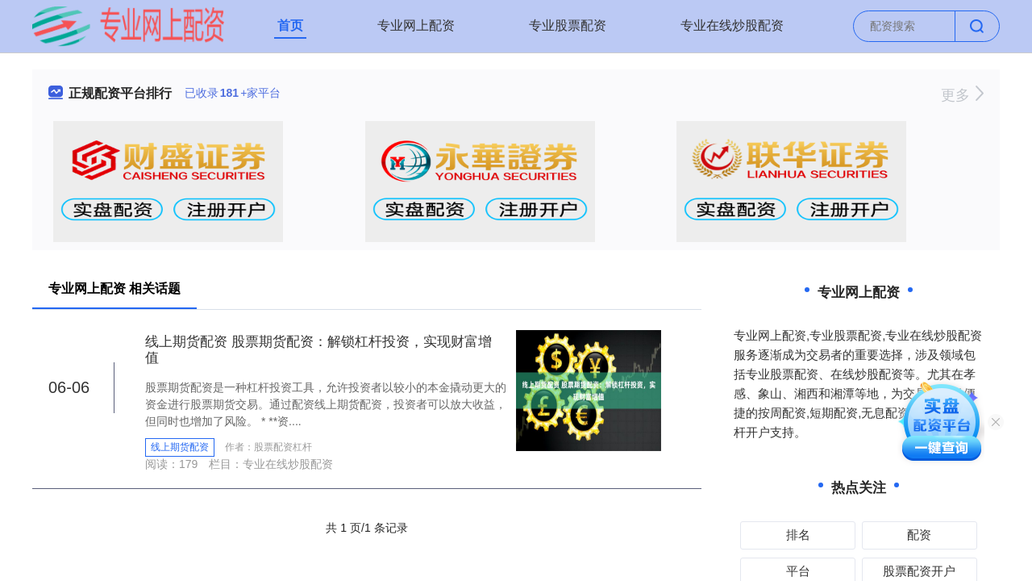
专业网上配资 (416, 25)
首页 (290, 25)
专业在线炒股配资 (732, 25)
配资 (919, 534)
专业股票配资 (567, 25)
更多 (962, 95)
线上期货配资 (180, 447)
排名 (798, 534)
